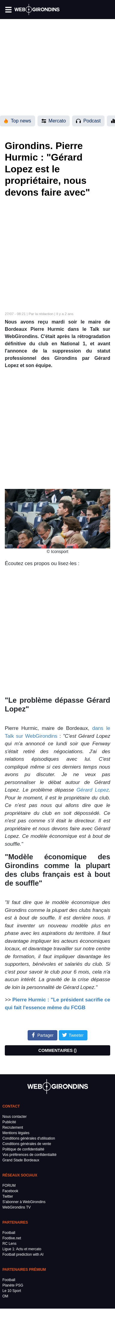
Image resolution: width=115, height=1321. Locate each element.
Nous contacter (14, 1116)
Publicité (9, 1122)
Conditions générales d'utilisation (28, 1138)
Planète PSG (12, 1285)
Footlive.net (11, 1238)
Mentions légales (15, 1133)
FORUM (9, 1185)
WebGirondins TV (16, 1207)
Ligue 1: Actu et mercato (21, 1249)
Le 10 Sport (11, 1291)
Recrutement (12, 1127)
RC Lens (9, 1243)
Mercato (53, 120)
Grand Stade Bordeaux (20, 1160)
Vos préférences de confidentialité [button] (29, 1155)
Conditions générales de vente (26, 1144)
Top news (17, 120)
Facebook (10, 1191)
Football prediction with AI (23, 1254)
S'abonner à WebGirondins (24, 1202)
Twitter (7, 1196)
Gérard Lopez (93, 790)
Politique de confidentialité (23, 1149)
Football (8, 1233)
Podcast (88, 120)
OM (5, 1296)
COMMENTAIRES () (57, 1050)
